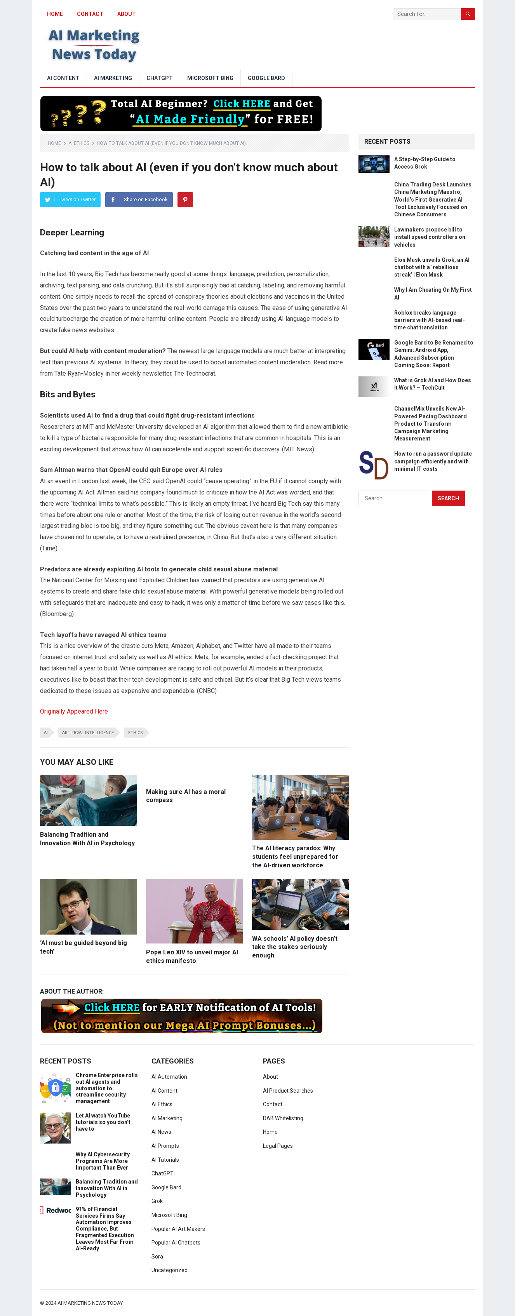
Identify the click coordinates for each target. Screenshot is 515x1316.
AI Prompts (165, 1146)
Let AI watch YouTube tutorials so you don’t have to (103, 1122)
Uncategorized (169, 1270)
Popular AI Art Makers (178, 1229)
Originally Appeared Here (74, 711)
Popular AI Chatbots (175, 1242)
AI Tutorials (165, 1160)
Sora (157, 1256)
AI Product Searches (288, 1091)
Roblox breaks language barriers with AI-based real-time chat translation (429, 320)
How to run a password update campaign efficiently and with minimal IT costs (433, 461)
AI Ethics (78, 143)
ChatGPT (159, 78)
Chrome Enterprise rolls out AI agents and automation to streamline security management (107, 1088)
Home (54, 143)
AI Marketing (113, 78)
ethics (135, 732)
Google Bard (266, 78)
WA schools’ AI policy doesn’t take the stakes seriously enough (295, 947)
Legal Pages (278, 1146)
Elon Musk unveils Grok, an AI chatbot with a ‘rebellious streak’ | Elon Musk (432, 267)
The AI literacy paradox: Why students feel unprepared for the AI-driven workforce (295, 856)
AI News (161, 1132)
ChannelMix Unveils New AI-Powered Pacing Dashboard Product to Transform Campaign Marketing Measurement (430, 424)
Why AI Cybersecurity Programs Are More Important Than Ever (103, 1161)
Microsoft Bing (210, 78)
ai (46, 732)
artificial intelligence (88, 732)
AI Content (63, 78)
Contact (90, 14)
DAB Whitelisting (283, 1118)
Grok (157, 1201)
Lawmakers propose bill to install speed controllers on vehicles (429, 236)
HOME (55, 14)
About (126, 14)
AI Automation (169, 1077)
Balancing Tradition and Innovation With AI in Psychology (107, 1188)
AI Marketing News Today (90, 1303)
